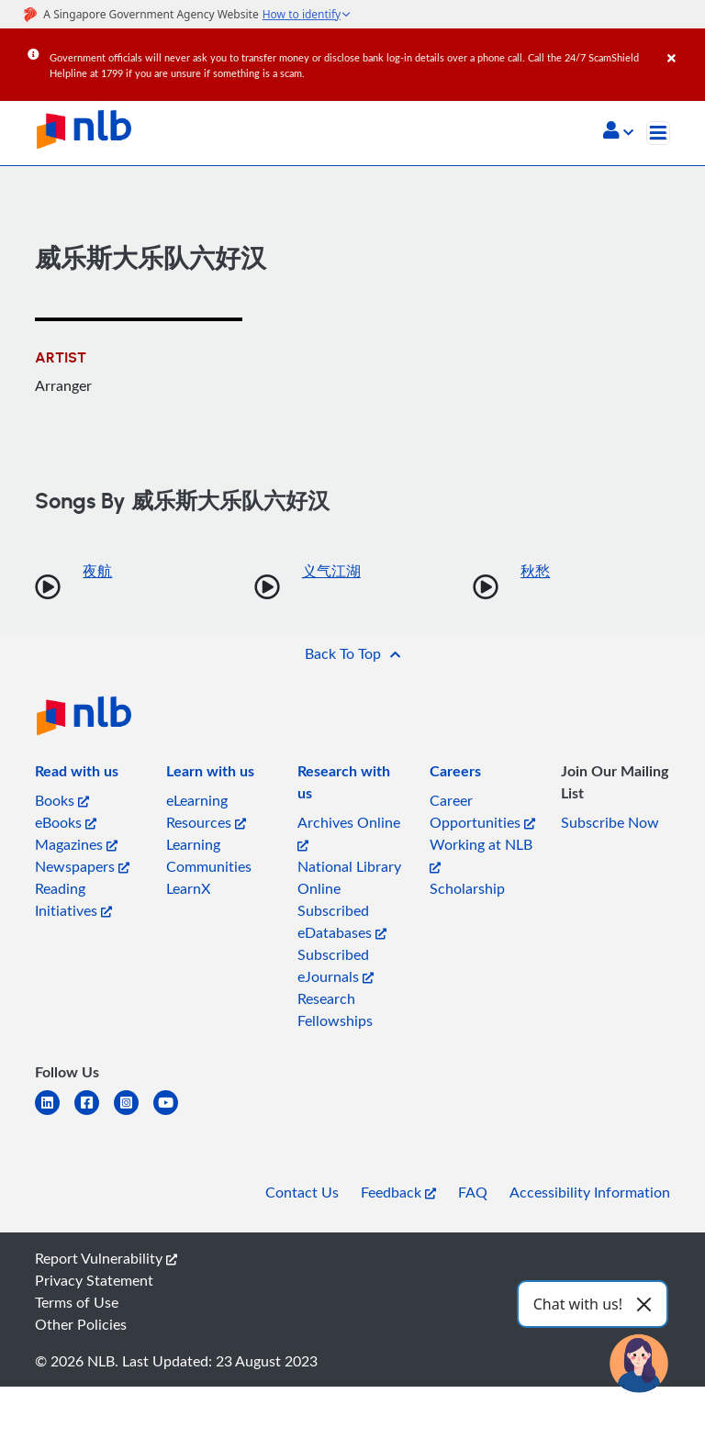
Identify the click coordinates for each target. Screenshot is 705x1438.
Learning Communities (209, 855)
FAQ (472, 1192)
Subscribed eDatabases (341, 921)
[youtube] (173, 1113)
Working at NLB (481, 854)
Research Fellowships (335, 1009)
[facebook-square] (94, 1113)
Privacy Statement (94, 1280)
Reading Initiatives (73, 899)
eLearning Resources (206, 811)
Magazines (76, 844)
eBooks (65, 822)
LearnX (188, 888)
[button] (618, 132)
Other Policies (81, 1324)
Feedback (398, 1192)
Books (62, 800)
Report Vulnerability (106, 1258)
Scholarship (467, 888)
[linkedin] (54, 1113)
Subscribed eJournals (335, 965)
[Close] (683, 45)
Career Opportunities (482, 811)
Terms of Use (76, 1302)
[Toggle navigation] (658, 133)
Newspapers (82, 866)
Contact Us (302, 1192)
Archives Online (348, 832)
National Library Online (349, 877)
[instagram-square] (133, 1113)
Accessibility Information (589, 1192)
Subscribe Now (610, 822)
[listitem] (76, 774)
